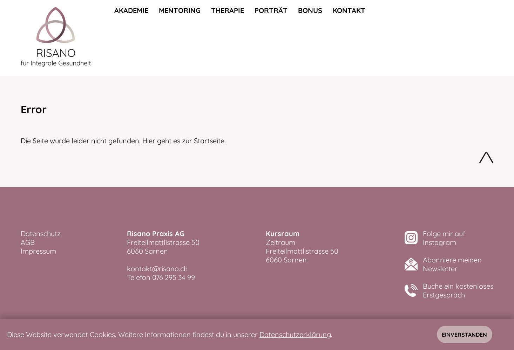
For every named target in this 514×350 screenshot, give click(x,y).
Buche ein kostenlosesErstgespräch (458, 290)
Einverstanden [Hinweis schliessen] (464, 334)
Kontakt (349, 10)
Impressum (38, 251)
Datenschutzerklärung (295, 334)
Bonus (310, 10)
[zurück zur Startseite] (56, 38)
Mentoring (180, 10)
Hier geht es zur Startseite (183, 140)
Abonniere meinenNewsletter (452, 264)
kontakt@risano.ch (157, 268)
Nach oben (486, 159)
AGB (28, 242)
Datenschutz (41, 233)
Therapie (227, 10)
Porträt (271, 10)
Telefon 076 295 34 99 (161, 277)
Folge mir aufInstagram (444, 238)
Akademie (131, 10)
